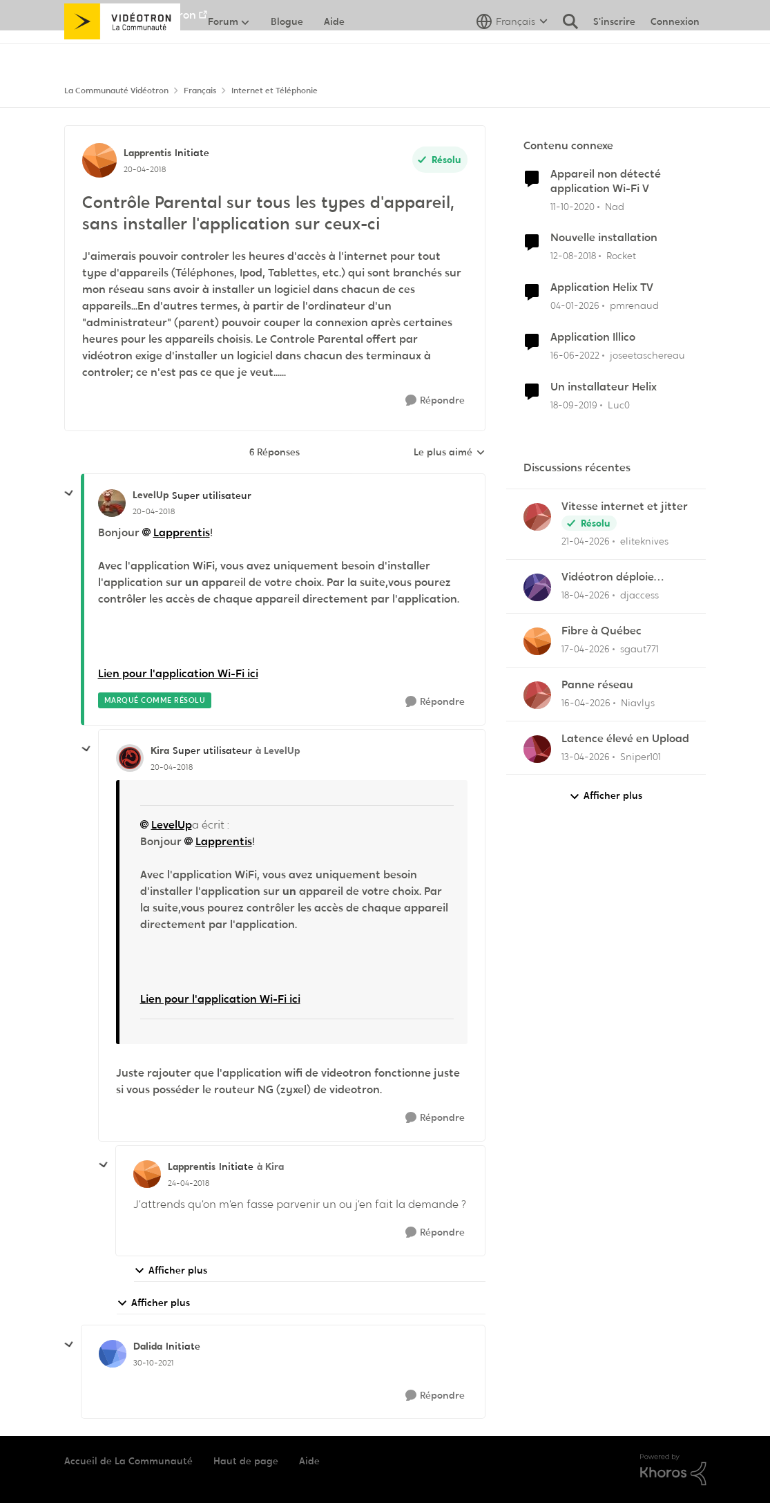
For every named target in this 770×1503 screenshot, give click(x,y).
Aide (309, 1461)
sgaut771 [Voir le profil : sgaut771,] (639, 649)
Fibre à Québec (601, 631)
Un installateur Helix (603, 387)
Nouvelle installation (603, 238)
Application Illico (592, 337)
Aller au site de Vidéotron (130, 15)
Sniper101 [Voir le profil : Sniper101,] (640, 756)
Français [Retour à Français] (200, 90)
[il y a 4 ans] (574, 355)
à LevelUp (278, 750)
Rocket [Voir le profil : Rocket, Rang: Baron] (621, 255)
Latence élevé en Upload (625, 739)
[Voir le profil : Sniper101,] (537, 749)
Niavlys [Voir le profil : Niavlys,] (638, 703)
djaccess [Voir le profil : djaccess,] (639, 595)
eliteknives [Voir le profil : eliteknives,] (644, 541)
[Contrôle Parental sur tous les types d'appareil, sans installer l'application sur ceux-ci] (154, 511)
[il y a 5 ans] (572, 206)
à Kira (270, 1166)
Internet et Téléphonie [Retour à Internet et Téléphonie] (274, 90)
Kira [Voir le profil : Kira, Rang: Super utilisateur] (160, 750)
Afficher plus (170, 1270)
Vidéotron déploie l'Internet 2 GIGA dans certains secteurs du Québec (618, 577)
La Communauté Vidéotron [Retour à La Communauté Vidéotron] (116, 90)
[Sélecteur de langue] (512, 52)
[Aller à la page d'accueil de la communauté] (122, 52)
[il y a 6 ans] (573, 405)
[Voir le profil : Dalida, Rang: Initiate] (112, 1354)
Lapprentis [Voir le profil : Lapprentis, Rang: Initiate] (147, 152)
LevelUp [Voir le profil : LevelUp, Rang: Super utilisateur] (151, 495)
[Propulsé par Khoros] (673, 1470)
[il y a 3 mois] (585, 541)
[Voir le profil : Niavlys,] (537, 695)
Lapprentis (181, 532)
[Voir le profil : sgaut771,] (537, 641)
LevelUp (171, 824)
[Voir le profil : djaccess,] (537, 587)
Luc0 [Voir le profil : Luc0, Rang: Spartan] (619, 405)
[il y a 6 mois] (574, 306)
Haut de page (245, 1461)
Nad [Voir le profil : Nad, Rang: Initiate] (614, 206)
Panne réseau (597, 685)
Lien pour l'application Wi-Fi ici (178, 673)
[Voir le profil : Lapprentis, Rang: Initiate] (99, 160)
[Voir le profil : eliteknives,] (537, 517)
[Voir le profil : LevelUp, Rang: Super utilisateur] (112, 503)
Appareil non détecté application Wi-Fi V (605, 181)
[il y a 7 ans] (573, 256)
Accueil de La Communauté (128, 1461)
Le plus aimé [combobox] (449, 453)
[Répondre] (435, 400)
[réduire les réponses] (69, 493)
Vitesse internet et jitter (624, 506)
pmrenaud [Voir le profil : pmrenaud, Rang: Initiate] (634, 305)
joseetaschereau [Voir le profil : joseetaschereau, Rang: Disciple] (647, 355)
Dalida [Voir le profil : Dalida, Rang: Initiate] (147, 1346)
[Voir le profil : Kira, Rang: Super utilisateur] (130, 758)
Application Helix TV (601, 287)
